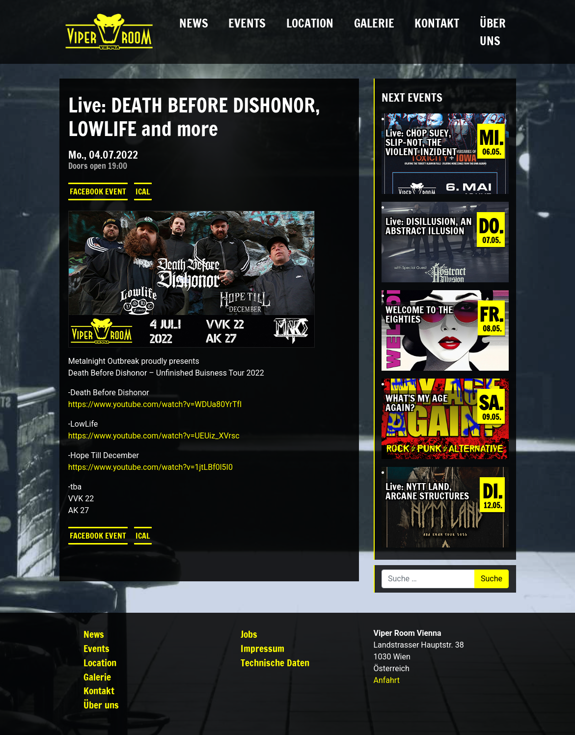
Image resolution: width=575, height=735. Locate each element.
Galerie (374, 23)
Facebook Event (98, 191)
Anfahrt (386, 680)
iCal (143, 191)
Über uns (493, 32)
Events (247, 23)
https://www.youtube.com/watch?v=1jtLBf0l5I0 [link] (150, 467)
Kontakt (436, 23)
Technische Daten (275, 662)
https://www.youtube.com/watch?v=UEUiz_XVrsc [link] (154, 435)
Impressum (262, 648)
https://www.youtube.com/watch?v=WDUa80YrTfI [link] (155, 404)
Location (309, 23)
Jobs (249, 634)
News (193, 23)
